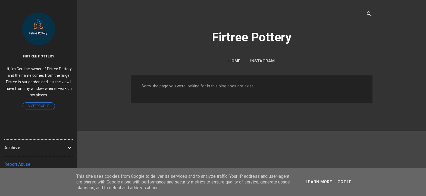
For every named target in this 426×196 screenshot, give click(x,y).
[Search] (369, 15)
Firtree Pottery (252, 37)
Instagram (262, 61)
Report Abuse (17, 164)
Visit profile (38, 106)
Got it (344, 181)
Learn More (319, 181)
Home (234, 61)
